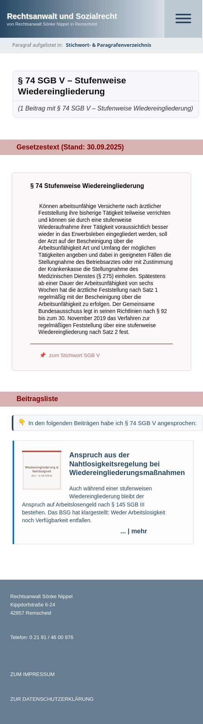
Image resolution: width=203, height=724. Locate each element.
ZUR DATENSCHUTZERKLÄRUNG (52, 699)
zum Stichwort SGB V (74, 355)
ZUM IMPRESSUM (32, 674)
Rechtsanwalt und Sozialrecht (62, 16)
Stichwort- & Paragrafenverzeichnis (108, 45)
